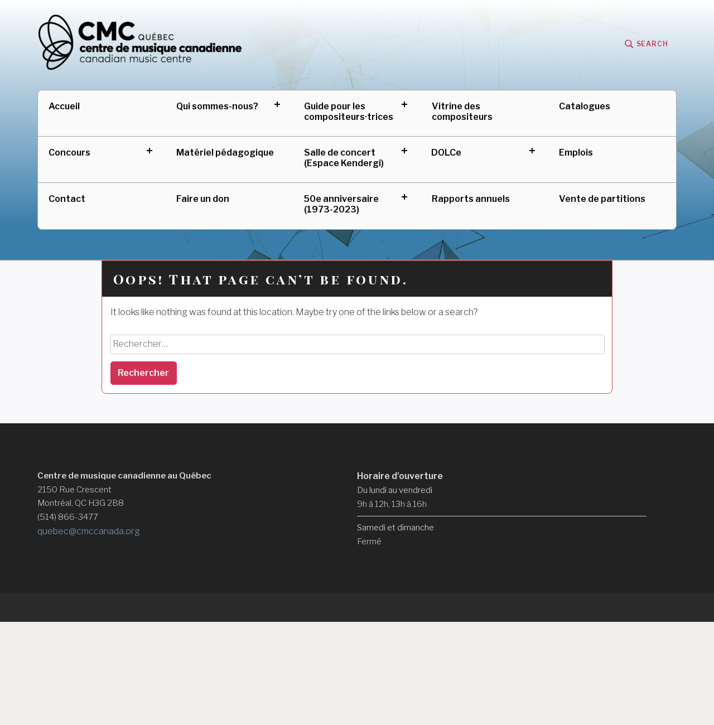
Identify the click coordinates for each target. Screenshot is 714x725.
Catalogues (584, 106)
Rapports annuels (471, 199)
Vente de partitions (602, 199)
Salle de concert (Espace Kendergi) (344, 157)
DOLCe (446, 152)
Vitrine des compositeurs (462, 111)
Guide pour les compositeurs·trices (348, 111)
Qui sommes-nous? (217, 106)
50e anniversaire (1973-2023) (341, 204)
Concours (69, 152)
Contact (67, 199)
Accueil (64, 106)
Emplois (576, 152)
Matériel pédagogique (225, 152)
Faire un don (202, 199)
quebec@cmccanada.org (88, 531)
